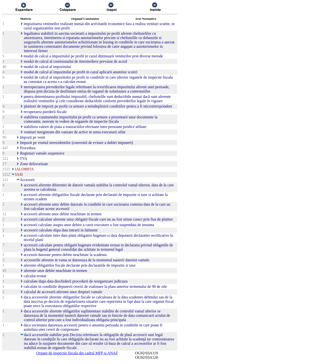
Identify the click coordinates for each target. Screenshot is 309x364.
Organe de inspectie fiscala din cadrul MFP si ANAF (77, 353)
